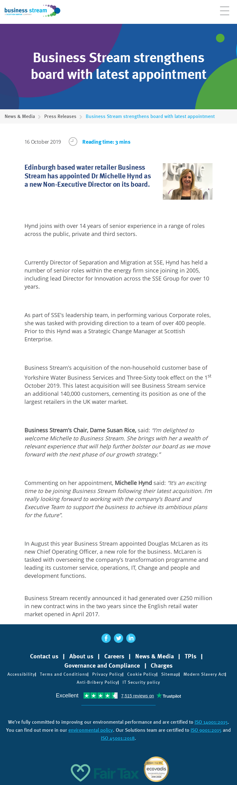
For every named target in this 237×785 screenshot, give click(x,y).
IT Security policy (141, 682)
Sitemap (170, 674)
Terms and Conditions (64, 674)
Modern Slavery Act (204, 674)
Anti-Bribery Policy (97, 682)
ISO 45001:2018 (118, 738)
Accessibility (21, 674)
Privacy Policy (107, 674)
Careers (114, 656)
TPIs (190, 656)
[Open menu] (224, 14)
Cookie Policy (142, 674)
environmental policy (90, 730)
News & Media (20, 116)
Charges (162, 665)
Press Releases (60, 116)
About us (81, 656)
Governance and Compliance (102, 665)
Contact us (44, 656)
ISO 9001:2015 (206, 730)
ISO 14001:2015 (211, 722)
